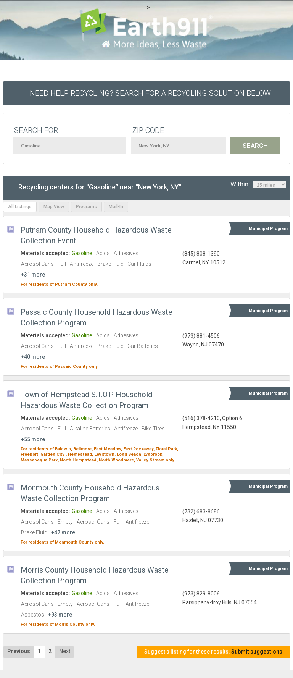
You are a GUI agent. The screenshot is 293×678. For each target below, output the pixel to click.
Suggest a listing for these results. (213, 652)
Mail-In (116, 206)
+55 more (33, 439)
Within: (258, 184)
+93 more (60, 615)
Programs (86, 206)
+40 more (33, 357)
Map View (53, 206)
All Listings (20, 206)
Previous (18, 651)
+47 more (63, 532)
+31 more (33, 275)
